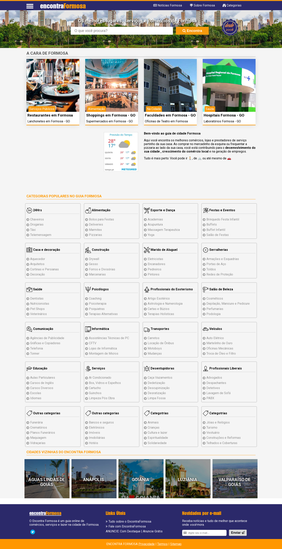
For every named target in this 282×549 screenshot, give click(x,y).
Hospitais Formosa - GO (224, 115)
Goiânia (140, 479)
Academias (155, 219)
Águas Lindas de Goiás (46, 482)
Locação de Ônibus (161, 343)
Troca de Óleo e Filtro (221, 353)
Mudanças (155, 353)
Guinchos (95, 393)
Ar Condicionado (100, 377)
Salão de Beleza (218, 289)
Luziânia (187, 479)
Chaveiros (37, 219)
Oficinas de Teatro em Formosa (166, 121)
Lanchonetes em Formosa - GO (48, 121)
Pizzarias (95, 235)
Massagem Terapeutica (164, 230)
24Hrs (34, 210)
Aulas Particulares (42, 377)
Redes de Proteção (219, 274)
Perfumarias (214, 309)
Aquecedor (37, 259)
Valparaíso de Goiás (234, 482)
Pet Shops (37, 309)
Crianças (153, 427)
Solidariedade (157, 443)
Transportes (156, 329)
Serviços (95, 368)
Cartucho (95, 388)
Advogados (214, 377)
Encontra (192, 31)
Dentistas (36, 298)
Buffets (211, 224)
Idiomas (35, 398)
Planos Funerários (42, 432)
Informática (97, 329)
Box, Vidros (105, 383)
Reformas (223, 438)
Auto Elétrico (215, 338)
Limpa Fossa (156, 398)
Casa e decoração (43, 250)
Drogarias (36, 224)
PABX (210, 398)
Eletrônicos (96, 427)
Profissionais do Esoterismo (168, 289)
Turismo (211, 427)
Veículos (212, 329)
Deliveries (96, 224)
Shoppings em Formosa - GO (110, 115)
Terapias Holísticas (161, 314)
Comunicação (39, 329)
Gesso (93, 264)
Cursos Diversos (41, 388)
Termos (162, 544)
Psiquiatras (97, 309)
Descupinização (159, 388)
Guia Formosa (89, 196)
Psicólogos (97, 289)
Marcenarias (97, 274)
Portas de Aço (216, 264)
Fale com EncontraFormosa (127, 526)
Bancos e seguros (101, 422)
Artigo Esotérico (159, 298)
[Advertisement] (59, 159)
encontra (63, 6)
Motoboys (155, 348)
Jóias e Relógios (218, 422)
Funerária (36, 422)
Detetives (213, 388)
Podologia (213, 314)
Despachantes (216, 383)
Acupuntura (155, 224)
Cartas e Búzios (158, 309)
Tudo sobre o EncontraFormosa (129, 521)
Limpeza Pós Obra (102, 398)
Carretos (153, 338)
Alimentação (97, 210)
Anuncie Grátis (153, 531)
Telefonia (36, 348)
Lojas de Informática (103, 348)
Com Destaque (130, 531)
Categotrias (156, 413)
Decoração (37, 274)
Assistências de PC (109, 338)
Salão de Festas (217, 235)
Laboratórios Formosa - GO (222, 121)
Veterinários (38, 314)
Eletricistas (155, 259)
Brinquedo (222, 219)
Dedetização (156, 383)
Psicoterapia (97, 303)
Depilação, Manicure (228, 303)
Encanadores (156, 264)
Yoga (151, 235)
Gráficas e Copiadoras (45, 343)
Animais (153, 422)
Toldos (211, 269)
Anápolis (93, 479)
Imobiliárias (97, 438)
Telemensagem (40, 235)
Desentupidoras (159, 368)
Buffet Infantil (215, 230)
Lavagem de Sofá (218, 393)
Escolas (35, 393)
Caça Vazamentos (160, 377)
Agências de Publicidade (47, 338)
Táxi (33, 230)
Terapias (103, 314)
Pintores (153, 274)
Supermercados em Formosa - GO (109, 121)
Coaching (95, 298)
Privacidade (146, 544)
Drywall (94, 259)
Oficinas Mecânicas (219, 348)
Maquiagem (38, 438)
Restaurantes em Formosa (50, 115)
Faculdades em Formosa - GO (170, 115)
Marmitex (95, 230)
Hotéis (93, 443)
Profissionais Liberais (222, 368)
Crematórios (38, 427)
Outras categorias (43, 413)
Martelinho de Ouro (219, 343)
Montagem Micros (103, 353)
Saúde (34, 289)
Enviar (238, 532)
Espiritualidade (158, 438)
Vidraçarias (37, 443)
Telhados (221, 443)
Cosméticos (214, 298)
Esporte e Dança (159, 210)
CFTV (92, 343)
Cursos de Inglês (42, 383)
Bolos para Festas (101, 219)
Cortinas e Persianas (44, 269)
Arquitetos (37, 264)
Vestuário (213, 432)
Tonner (34, 353)
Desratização (157, 393)
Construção (97, 250)
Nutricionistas (39, 303)
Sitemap (176, 544)
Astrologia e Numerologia (165, 303)
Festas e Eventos (219, 210)
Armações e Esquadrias (222, 259)
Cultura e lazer (157, 432)
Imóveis (94, 432)
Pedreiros (154, 269)
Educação (36, 368)
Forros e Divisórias (102, 269)
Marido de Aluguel (160, 250)
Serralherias (215, 250)
